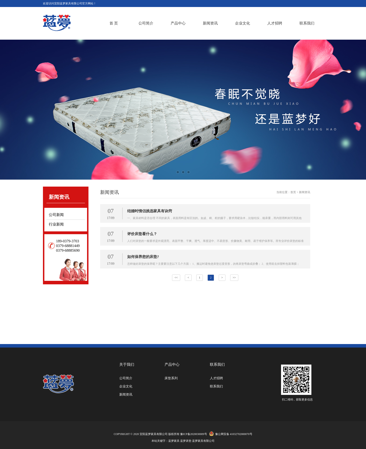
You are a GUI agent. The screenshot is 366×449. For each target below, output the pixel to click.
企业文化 (242, 23)
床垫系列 (171, 378)
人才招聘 (274, 23)
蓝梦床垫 (185, 440)
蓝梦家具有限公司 (203, 440)
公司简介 (145, 23)
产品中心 (178, 23)
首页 (293, 192)
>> (234, 277)
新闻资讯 (210, 23)
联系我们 (306, 23)
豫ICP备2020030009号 (193, 434)
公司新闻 (56, 215)
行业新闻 (56, 224)
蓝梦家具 (173, 440)
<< (176, 277)
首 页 (113, 23)
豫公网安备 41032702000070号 (230, 434)
